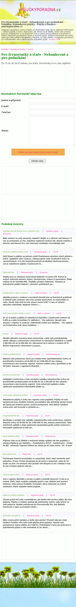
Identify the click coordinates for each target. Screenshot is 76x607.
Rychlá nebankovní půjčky (14, 452)
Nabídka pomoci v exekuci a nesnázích (20, 295)
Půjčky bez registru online (14, 493)
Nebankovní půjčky (22, 49)
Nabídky (5, 49)
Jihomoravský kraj (10, 388)
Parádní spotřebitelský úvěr (15, 362)
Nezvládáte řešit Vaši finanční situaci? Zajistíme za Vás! (26, 231)
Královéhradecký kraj (12, 365)
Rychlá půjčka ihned (11, 473)
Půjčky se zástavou (51, 295)
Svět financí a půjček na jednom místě (19, 251)
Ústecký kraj (31, 233)
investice (6, 341)
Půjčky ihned (32, 473)
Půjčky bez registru (40, 493)
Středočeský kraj (10, 455)
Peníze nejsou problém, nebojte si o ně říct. (21, 318)
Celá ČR (38, 49)
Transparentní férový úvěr (14, 432)
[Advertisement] (38, 77)
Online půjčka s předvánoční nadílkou (19, 408)
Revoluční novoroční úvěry (14, 385)
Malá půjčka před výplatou (14, 534)
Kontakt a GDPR (56, 39)
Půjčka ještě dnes (10, 274)
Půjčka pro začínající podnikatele (17, 514)
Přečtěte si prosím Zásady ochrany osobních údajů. (38, 152)
